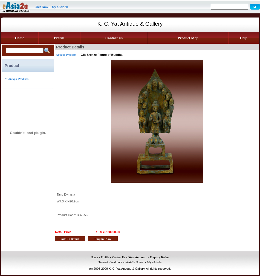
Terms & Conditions (110, 262)
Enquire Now (102, 238)
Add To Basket (70, 238)
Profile (59, 38)
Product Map (188, 38)
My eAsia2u (60, 6)
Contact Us (114, 38)
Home (19, 38)
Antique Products (18, 78)
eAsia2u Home (134, 262)
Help (243, 38)
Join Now (42, 6)
